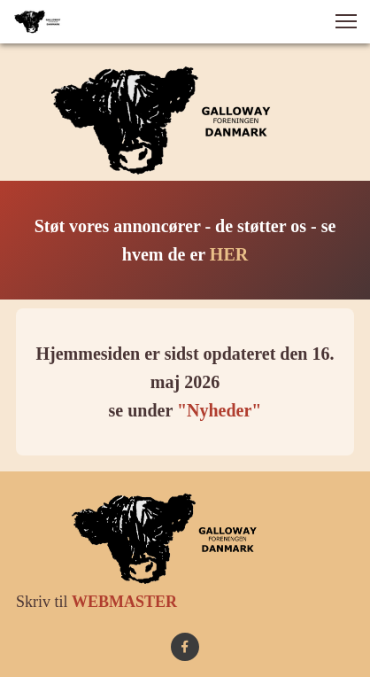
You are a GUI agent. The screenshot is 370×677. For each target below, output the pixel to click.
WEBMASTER (124, 602)
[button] (346, 21)
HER (229, 254)
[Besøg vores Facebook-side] (185, 647)
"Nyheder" (219, 410)
